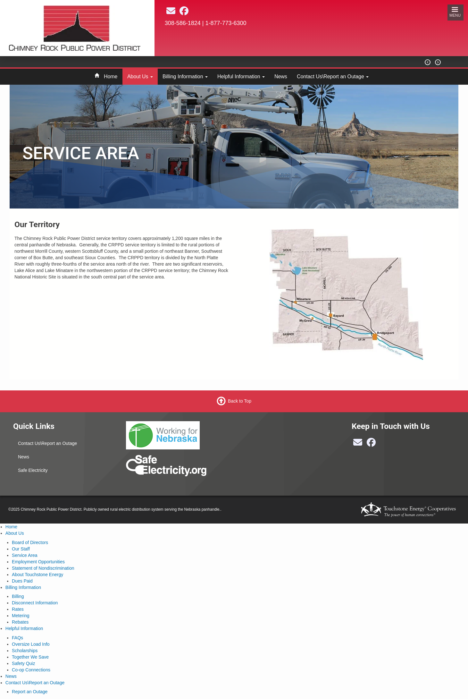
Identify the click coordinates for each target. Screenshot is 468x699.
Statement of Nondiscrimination (43, 568)
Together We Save (30, 657)
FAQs (17, 637)
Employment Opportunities (38, 561)
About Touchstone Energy (37, 574)
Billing (18, 596)
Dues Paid (22, 581)
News (280, 76)
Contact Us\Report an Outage (333, 76)
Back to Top (239, 401)
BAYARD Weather (294, 52)
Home (110, 76)
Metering (20, 615)
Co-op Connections (31, 669)
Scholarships (25, 650)
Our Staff (21, 548)
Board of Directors (30, 542)
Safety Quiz (23, 663)
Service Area (24, 555)
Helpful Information (241, 76)
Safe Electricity (33, 470)
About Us (140, 76)
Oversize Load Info (31, 644)
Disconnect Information (35, 602)
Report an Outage (29, 691)
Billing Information (185, 76)
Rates (18, 609)
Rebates (20, 622)
